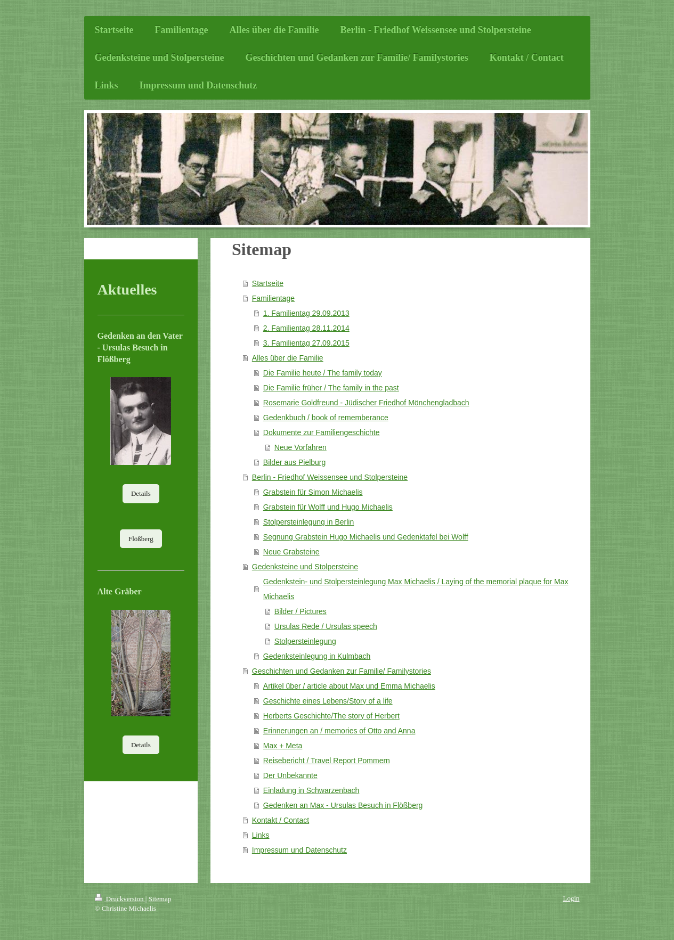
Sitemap (160, 899)
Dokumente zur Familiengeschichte (321, 432)
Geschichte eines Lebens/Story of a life (328, 701)
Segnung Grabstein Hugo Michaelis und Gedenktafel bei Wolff (365, 537)
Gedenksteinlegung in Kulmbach (317, 656)
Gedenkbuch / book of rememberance (325, 417)
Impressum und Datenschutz (299, 850)
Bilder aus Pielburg (294, 462)
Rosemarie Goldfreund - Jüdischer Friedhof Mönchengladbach (366, 402)
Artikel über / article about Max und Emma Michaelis (349, 686)
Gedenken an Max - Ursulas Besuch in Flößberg (343, 805)
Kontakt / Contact (280, 820)
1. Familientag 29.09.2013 (306, 313)
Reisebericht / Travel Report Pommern (326, 760)
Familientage (273, 298)
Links (261, 835)
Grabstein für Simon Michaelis (313, 492)
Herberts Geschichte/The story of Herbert (331, 716)
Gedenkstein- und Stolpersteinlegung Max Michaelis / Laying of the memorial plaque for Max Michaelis (416, 589)
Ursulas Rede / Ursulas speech (325, 626)
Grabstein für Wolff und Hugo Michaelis (328, 507)
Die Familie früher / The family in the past (331, 387)
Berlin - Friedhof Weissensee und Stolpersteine (330, 477)
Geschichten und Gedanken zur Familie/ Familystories (341, 671)
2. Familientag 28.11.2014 (306, 328)
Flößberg (140, 539)
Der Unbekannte (290, 775)
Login (571, 898)
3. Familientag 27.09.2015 (306, 343)
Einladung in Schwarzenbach (311, 790)
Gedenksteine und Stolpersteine (305, 566)
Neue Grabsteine (291, 551)
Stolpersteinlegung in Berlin (308, 522)
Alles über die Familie (287, 358)
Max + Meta (283, 745)
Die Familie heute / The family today (322, 373)
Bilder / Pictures (300, 611)
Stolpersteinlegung (305, 641)
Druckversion (120, 899)
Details (141, 493)
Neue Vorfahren (300, 447)
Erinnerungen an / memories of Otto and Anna (339, 730)
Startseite (267, 283)
